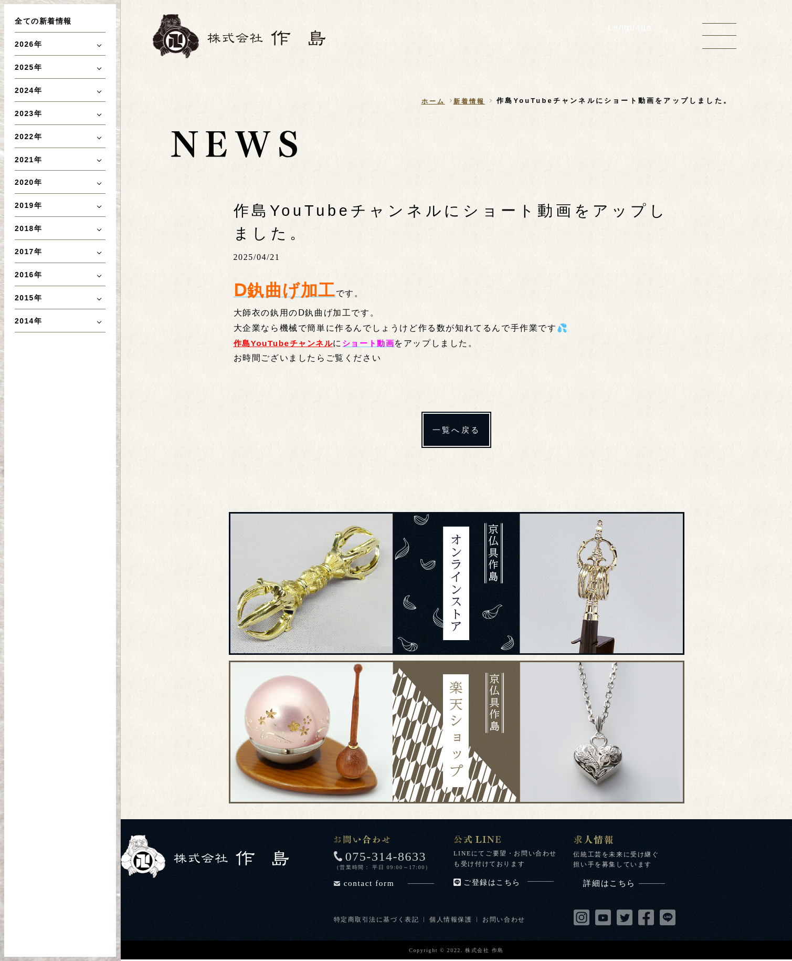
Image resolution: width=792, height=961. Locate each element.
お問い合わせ (504, 920)
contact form (389, 884)
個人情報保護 (451, 920)
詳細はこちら (624, 884)
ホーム (430, 101)
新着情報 (468, 101)
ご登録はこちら (508, 883)
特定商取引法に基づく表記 (376, 920)
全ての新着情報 (43, 21)
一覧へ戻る (456, 430)
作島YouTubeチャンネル (286, 343)
